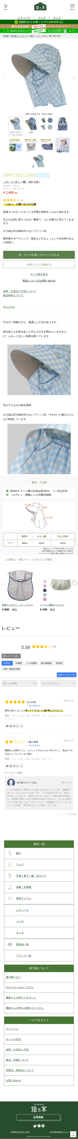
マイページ (12, 1029)
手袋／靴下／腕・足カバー (26, 876)
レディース (24, 17)
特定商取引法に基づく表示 (20, 1132)
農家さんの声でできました (21, 998)
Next (74, 78)
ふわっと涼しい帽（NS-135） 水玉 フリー (32, 759)
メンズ (41, 17)
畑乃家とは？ (13, 977)
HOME (6, 36)
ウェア (15, 865)
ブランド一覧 (18, 956)
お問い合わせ (13, 1080)
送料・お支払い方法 (17, 1049)
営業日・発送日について (20, 1070)
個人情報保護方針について (59, 1132)
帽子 (32, 36)
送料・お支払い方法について (19, 291)
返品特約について (13, 295)
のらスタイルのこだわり (20, 987)
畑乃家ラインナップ (19, 36)
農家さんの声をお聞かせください (25, 1008)
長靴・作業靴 (18, 887)
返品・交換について (17, 1060)
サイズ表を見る (39, 274)
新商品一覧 (17, 945)
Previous (4, 78)
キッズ (57, 17)
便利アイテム (18, 899)
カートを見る (13, 1039)
